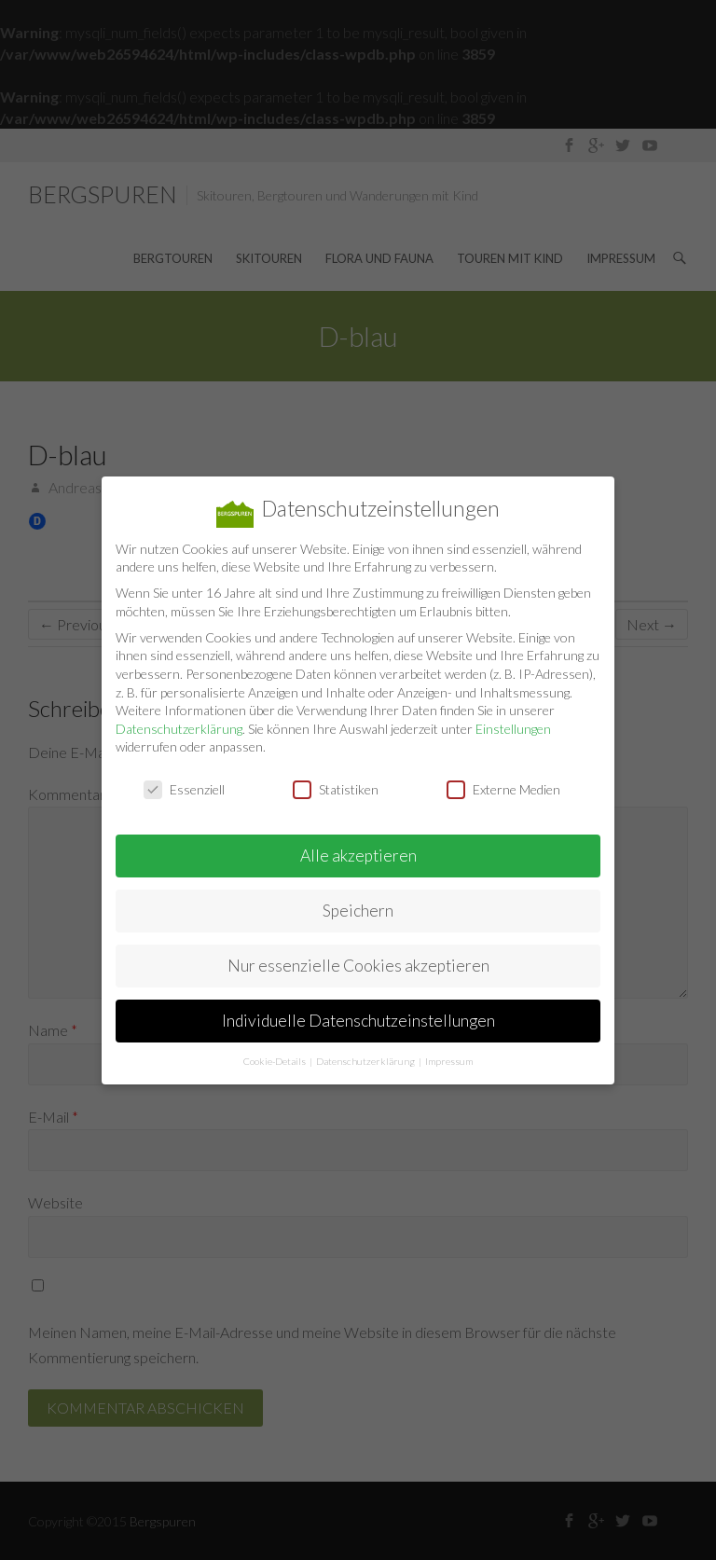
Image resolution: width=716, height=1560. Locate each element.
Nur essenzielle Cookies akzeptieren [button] (358, 964)
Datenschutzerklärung (179, 728)
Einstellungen (513, 728)
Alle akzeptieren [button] (358, 854)
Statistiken (336, 788)
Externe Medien (503, 788)
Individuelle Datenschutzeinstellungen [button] (358, 1019)
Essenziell (184, 788)
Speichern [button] (358, 909)
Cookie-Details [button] (275, 1060)
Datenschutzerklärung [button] (366, 1060)
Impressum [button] (449, 1060)
